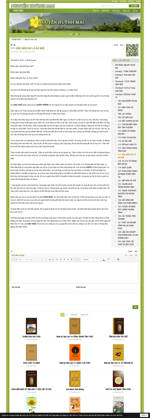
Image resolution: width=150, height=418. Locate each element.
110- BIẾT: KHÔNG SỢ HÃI (128, 121)
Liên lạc (131, 1)
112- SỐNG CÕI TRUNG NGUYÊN (127, 132)
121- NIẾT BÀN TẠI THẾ (127, 180)
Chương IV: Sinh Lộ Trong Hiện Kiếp (125, 89)
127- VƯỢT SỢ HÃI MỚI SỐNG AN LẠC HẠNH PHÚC (127, 225)
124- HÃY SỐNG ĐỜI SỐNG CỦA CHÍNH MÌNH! (127, 201)
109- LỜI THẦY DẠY (125, 117)
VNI (136, 255)
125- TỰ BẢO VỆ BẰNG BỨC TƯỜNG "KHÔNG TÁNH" (126, 209)
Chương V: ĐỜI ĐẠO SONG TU (125, 95)
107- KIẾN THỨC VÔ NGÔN (125, 108)
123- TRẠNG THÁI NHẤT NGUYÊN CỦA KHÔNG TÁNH (127, 193)
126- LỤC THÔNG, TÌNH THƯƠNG (127, 217)
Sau (121, 45)
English (138, 1)
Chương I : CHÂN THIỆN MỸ (125, 71)
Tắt (126, 255)
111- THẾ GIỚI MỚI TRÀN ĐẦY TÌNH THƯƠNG (127, 126)
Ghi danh (114, 1)
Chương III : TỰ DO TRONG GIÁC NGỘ (125, 82)
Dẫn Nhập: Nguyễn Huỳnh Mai (125, 66)
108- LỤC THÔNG (124, 114)
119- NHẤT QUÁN (124, 167)
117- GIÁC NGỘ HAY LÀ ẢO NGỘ (127, 156)
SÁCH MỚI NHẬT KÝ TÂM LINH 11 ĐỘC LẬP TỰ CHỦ (31, 389)
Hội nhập (123, 1)
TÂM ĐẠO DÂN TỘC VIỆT (118, 336)
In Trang (11, 251)
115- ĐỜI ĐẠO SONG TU (127, 144)
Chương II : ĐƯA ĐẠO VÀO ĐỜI (125, 76)
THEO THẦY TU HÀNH (31, 363)
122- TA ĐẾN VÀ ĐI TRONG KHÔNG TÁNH (126, 185)
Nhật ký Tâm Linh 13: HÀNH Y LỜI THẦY (74, 363)
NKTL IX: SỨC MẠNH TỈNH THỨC (118, 389)
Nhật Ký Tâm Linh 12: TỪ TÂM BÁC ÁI (118, 363)
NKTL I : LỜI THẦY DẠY (121, 60)
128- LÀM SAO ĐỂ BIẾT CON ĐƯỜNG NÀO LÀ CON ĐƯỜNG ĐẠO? (128, 235)
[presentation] (28, 299)
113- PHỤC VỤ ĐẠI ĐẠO (127, 137)
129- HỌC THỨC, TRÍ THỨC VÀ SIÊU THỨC (126, 243)
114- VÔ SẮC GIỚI (125, 141)
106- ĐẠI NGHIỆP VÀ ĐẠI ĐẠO (127, 102)
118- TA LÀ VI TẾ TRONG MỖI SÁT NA (127, 162)
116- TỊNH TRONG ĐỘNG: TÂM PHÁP (127, 149)
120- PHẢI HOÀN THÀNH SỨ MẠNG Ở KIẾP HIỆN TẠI (127, 174)
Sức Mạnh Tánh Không (75, 389)
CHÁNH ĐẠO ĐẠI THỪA (31, 336)
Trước (116, 45)
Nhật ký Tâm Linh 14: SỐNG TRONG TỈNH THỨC (74, 336)
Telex (130, 255)
